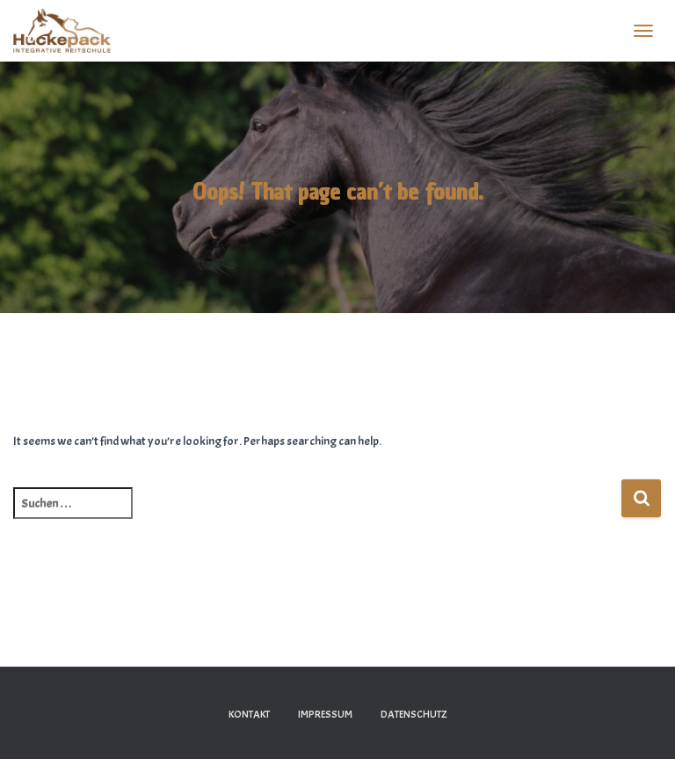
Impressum (325, 714)
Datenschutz (414, 714)
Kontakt (249, 714)
